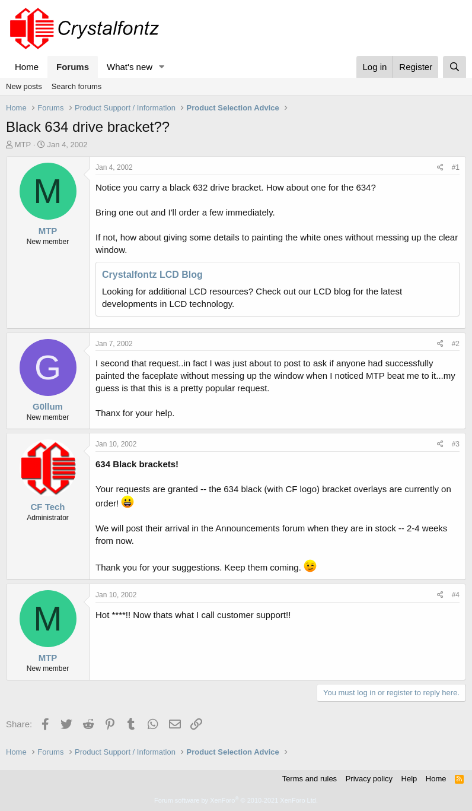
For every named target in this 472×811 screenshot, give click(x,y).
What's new (129, 67)
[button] (162, 67)
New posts (24, 86)
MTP (23, 144)
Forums (72, 67)
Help (409, 778)
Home (27, 67)
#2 (456, 344)
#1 (456, 167)
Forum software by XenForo (236, 800)
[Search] (454, 67)
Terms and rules (309, 778)
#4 (456, 595)
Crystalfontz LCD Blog (152, 275)
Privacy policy (369, 778)
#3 (456, 444)
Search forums (77, 86)
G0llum (48, 406)
